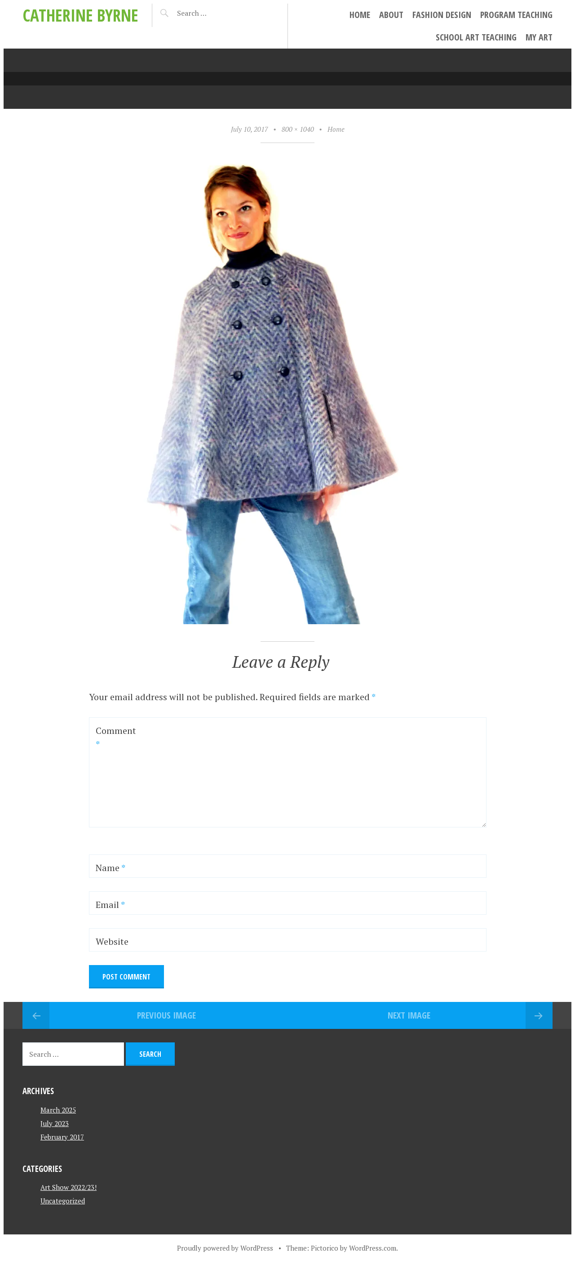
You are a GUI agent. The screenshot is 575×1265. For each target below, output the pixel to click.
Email (110, 904)
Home (359, 15)
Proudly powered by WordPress (225, 1247)
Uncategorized (62, 1200)
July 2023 (54, 1123)
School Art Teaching (476, 37)
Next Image (409, 1015)
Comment (116, 737)
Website (112, 941)
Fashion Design (441, 15)
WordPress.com (372, 1247)
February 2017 (62, 1136)
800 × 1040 (298, 129)
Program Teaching (516, 15)
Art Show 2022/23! (68, 1187)
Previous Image (166, 1015)
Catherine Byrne (80, 15)
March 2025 (58, 1109)
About (391, 15)
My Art (539, 37)
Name (110, 868)
